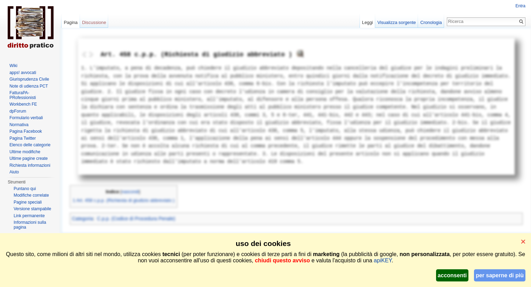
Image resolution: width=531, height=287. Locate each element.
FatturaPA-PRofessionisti (22, 95)
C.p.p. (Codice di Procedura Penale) (136, 218)
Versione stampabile (32, 208)
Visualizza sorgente (396, 22)
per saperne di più (500, 275)
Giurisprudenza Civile (29, 79)
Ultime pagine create (28, 158)
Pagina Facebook (25, 131)
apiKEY (383, 260)
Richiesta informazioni (29, 165)
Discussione (94, 22)
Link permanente (29, 215)
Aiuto (14, 172)
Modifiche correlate (31, 195)
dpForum (17, 111)
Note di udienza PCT (28, 86)
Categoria (82, 218)
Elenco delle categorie (29, 144)
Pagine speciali (28, 202)
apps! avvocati (22, 72)
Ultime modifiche (24, 151)
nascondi (130, 191)
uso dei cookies (263, 243)
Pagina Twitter (22, 138)
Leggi (367, 22)
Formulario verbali (26, 117)
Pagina (71, 22)
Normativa (19, 124)
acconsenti (452, 275)
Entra (520, 5)
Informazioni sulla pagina (30, 225)
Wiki (13, 65)
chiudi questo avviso (282, 260)
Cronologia (431, 22)
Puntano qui (25, 188)
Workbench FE (23, 104)
